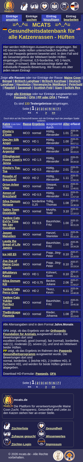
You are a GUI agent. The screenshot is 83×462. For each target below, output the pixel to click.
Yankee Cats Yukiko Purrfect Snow (11, 302)
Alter (66, 124)
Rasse (27, 124)
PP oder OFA (46, 97)
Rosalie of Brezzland (10, 178)
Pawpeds (20, 97)
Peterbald (75, 84)
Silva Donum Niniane (11, 203)
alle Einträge (22, 94)
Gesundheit (50, 428)
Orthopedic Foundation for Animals (34, 332)
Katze (6, 124)
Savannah (24, 87)
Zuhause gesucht (19, 436)
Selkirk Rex (72, 87)
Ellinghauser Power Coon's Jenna (12, 160)
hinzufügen (51, 19)
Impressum (50, 444)
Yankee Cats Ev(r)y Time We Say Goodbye (11, 223)
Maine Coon (72, 77)
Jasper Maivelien (9, 234)
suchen (31, 19)
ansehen (12, 19)
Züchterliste (15, 428)
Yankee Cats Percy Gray (11, 290)
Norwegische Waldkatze (50, 84)
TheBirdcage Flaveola (11, 314)
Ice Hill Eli (9, 254)
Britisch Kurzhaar (54, 81)
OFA (32, 97)
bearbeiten (71, 19)
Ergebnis (38, 124)
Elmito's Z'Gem (8, 133)
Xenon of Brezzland (9, 194)
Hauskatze (23, 84)
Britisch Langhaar (27, 81)
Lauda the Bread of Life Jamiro (12, 244)
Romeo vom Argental (11, 149)
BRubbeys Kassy (10, 274)
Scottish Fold (43, 87)
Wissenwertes (51, 436)
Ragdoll (9, 87)
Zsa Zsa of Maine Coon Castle (11, 264)
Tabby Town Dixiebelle (11, 211)
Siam (58, 87)
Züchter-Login (17, 444)
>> (53, 112)
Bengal (7, 81)
